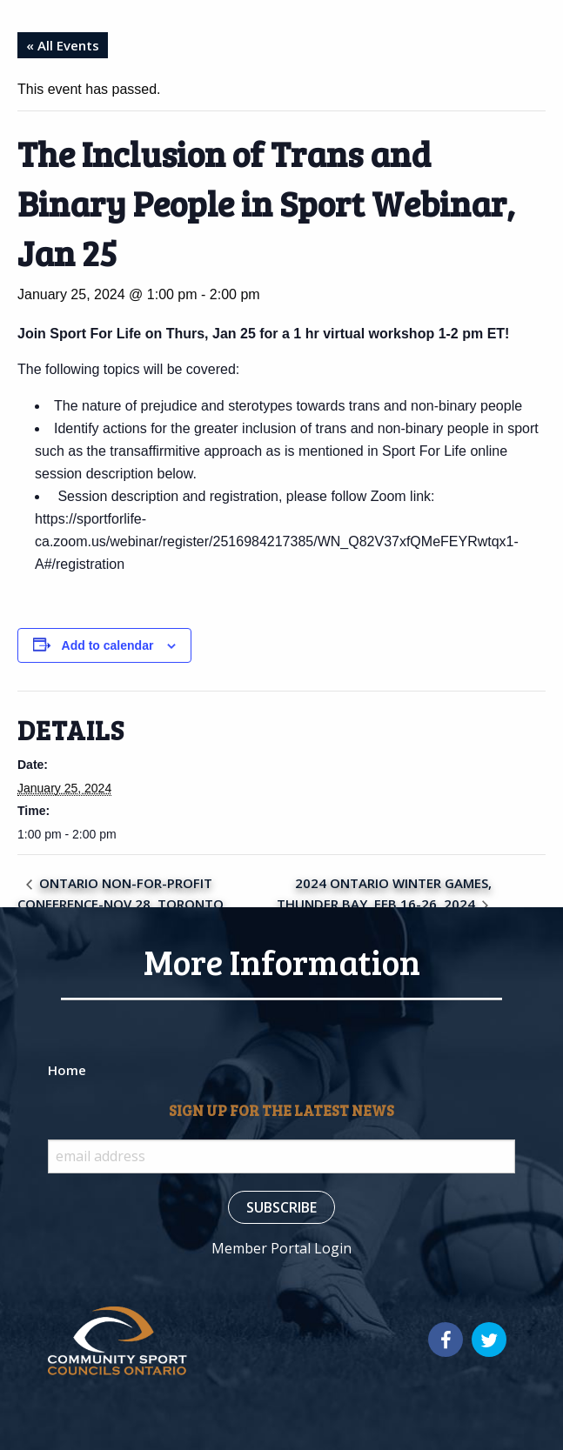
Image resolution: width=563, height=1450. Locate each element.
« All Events (62, 45)
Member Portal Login (281, 1248)
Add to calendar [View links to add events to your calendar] (108, 645)
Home (67, 1070)
